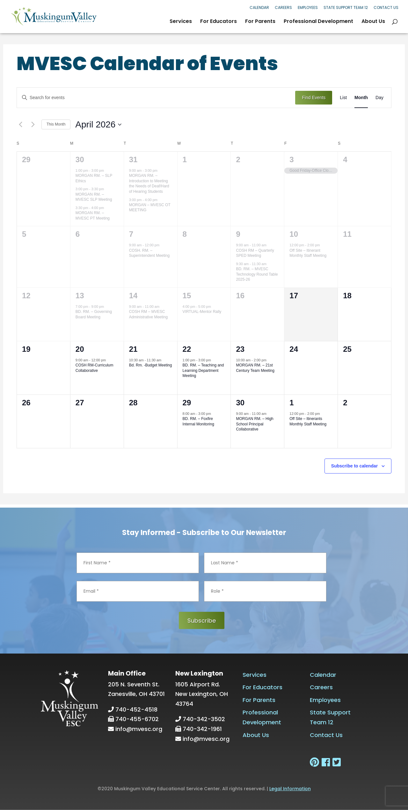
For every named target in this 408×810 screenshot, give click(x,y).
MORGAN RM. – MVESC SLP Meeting (94, 197)
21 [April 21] (133, 349)
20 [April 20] (80, 349)
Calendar (259, 7)
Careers (283, 7)
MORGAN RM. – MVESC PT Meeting (93, 216)
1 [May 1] (291, 402)
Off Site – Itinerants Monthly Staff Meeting (307, 421)
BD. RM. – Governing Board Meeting (94, 314)
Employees (308, 7)
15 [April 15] (187, 295)
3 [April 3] (291, 159)
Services (181, 22)
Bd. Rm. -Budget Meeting (150, 365)
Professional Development (318, 22)
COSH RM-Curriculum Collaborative (94, 368)
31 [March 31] (133, 159)
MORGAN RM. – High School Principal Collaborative (254, 423)
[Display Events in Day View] (379, 98)
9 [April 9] (238, 234)
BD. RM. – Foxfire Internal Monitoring (198, 421)
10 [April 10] (293, 234)
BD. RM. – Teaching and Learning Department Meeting (203, 370)
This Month (56, 124)
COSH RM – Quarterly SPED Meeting (255, 253)
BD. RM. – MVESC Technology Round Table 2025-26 (257, 274)
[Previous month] (20, 124)
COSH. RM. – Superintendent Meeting (149, 253)
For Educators (218, 22)
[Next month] (33, 124)
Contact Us (386, 7)
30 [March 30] (80, 159)
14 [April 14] (133, 295)
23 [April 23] (240, 349)
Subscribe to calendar (354, 465)
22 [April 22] (187, 349)
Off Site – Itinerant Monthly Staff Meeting (307, 253)
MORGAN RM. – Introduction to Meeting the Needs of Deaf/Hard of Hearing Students (149, 183)
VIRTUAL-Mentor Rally (202, 311)
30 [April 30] (240, 402)
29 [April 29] (187, 402)
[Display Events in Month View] (361, 98)
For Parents (260, 22)
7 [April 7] (131, 234)
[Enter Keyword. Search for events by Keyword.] (156, 98)
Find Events (313, 97)
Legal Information (290, 788)
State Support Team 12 (346, 7)
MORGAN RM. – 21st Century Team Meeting (255, 368)
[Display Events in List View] (343, 98)
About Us (373, 22)
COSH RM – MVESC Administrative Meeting (148, 314)
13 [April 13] (80, 295)
